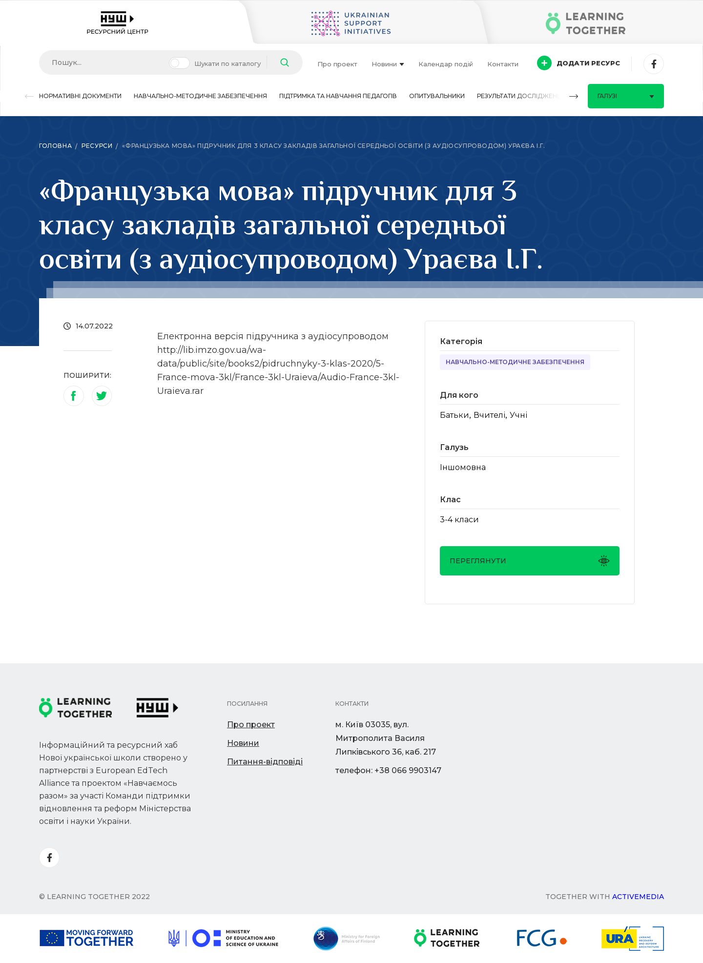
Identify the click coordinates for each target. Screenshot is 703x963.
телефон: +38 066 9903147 (388, 770)
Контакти (502, 64)
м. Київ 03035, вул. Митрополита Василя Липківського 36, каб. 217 (385, 738)
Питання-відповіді (265, 761)
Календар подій (445, 64)
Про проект (337, 64)
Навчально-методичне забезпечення (200, 96)
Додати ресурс (578, 63)
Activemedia (638, 896)
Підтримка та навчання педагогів (338, 96)
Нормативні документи (80, 96)
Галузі (626, 96)
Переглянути (530, 561)
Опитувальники (437, 96)
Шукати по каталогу (227, 63)
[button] (29, 96)
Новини (388, 64)
